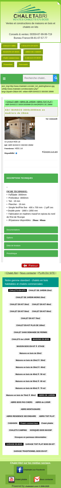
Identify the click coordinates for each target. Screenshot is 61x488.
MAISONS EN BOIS (11, 52)
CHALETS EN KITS (30, 46)
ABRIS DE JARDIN (33, 52)
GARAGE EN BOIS (33, 58)
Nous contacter (28, 273)
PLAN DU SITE (46, 273)
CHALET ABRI (9, 46)
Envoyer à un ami (50, 152)
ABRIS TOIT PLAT (44, 102)
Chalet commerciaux (11, 58)
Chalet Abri (12, 273)
